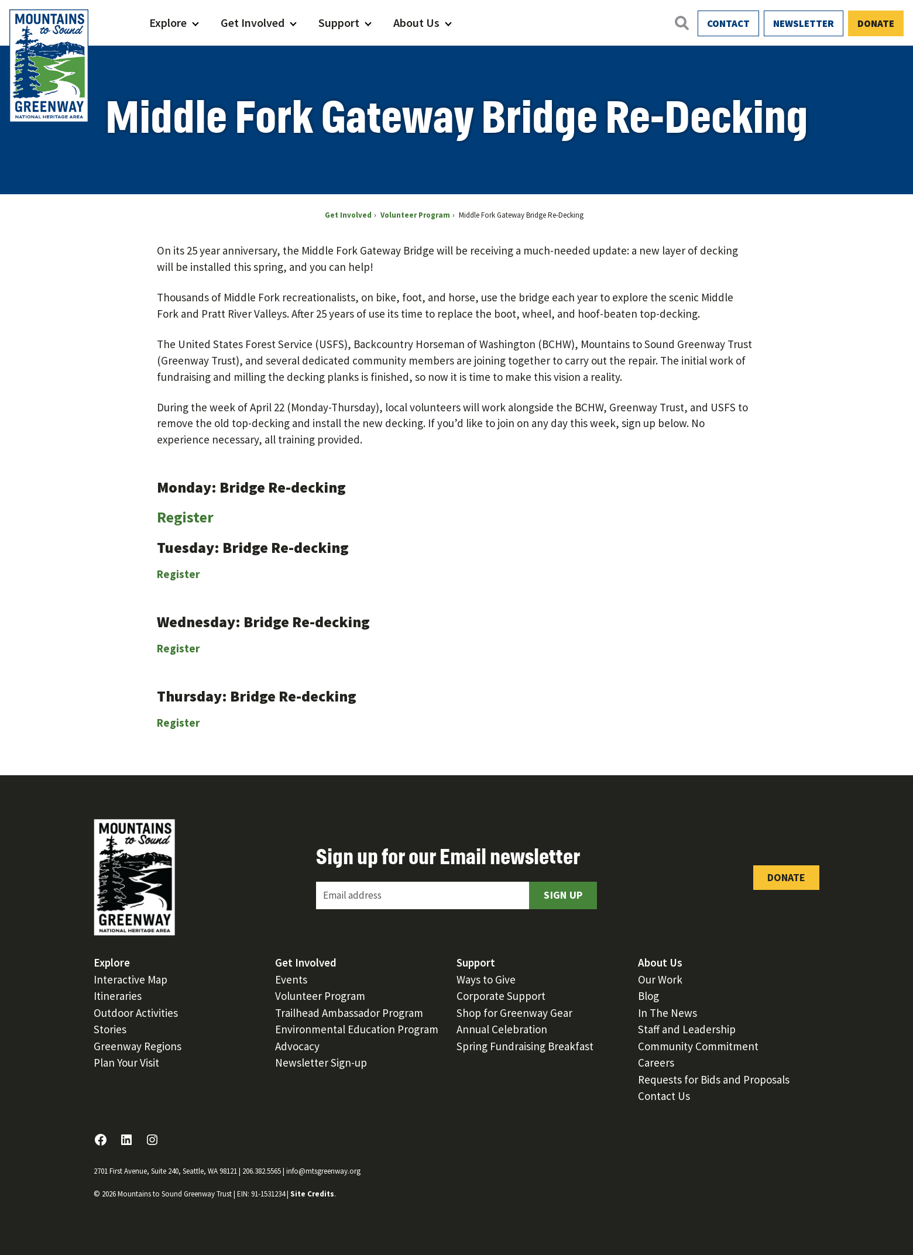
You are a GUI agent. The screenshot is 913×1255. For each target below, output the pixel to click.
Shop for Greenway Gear (514, 1013)
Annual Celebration (501, 1029)
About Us (416, 22)
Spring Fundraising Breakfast (524, 1046)
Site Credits (312, 1194)
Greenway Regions (137, 1046)
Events (291, 979)
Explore (168, 22)
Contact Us (664, 1096)
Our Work (660, 979)
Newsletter (803, 23)
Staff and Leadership (687, 1029)
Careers (656, 1062)
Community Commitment (698, 1046)
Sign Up (563, 895)
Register (185, 517)
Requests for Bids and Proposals (714, 1079)
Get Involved (252, 22)
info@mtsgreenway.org (323, 1171)
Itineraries (118, 996)
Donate (875, 23)
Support (338, 22)
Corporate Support (500, 996)
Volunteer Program (320, 996)
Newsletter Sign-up (321, 1062)
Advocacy (297, 1046)
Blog (648, 996)
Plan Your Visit (126, 1062)
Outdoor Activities (136, 1013)
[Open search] (681, 22)
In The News (667, 1013)
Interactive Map (130, 979)
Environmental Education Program (356, 1029)
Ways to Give (486, 979)
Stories (110, 1029)
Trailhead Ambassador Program (349, 1013)
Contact (728, 23)
